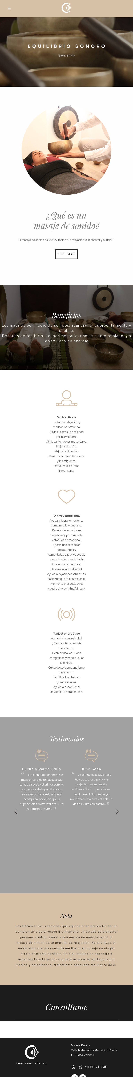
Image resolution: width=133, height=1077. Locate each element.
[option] (42, 780)
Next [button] (117, 811)
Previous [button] (15, 811)
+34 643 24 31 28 (96, 1066)
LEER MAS (66, 254)
